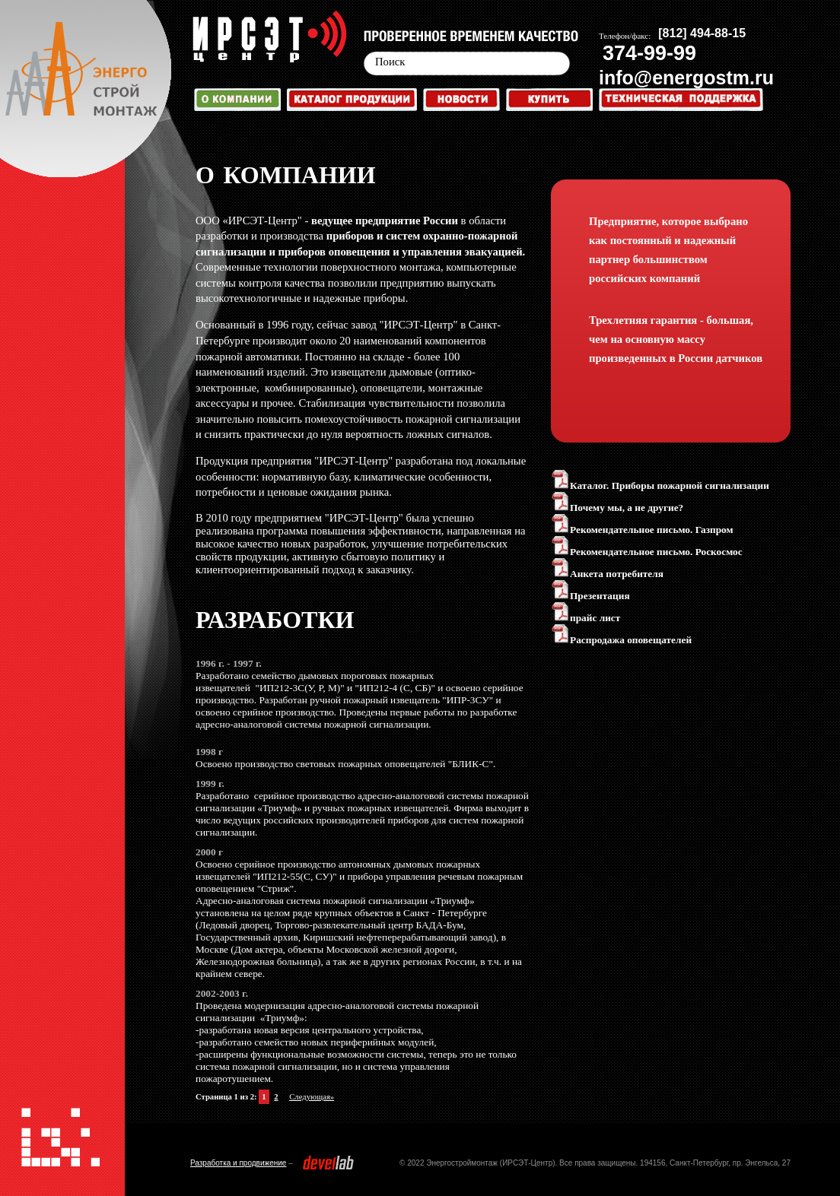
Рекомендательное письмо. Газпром (642, 529)
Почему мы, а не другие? (617, 507)
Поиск (390, 62)
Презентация (590, 595)
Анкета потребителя (607, 573)
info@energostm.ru (686, 77)
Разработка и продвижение (238, 1163)
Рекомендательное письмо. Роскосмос (647, 551)
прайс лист (585, 617)
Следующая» (311, 1097)
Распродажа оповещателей (621, 640)
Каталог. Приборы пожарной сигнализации (660, 485)
